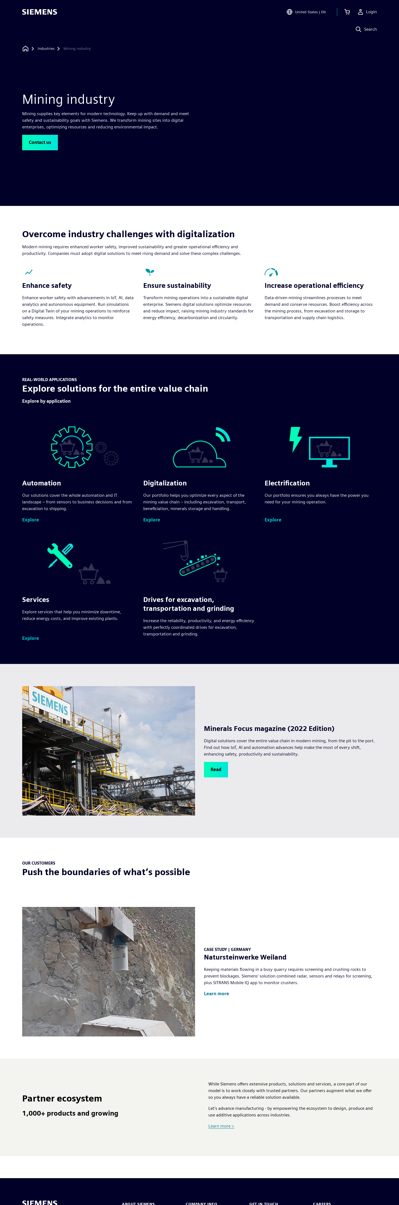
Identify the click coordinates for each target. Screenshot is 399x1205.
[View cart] (347, 12)
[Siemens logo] (39, 12)
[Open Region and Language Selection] (306, 12)
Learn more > (221, 1126)
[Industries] (46, 49)
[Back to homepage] (25, 48)
